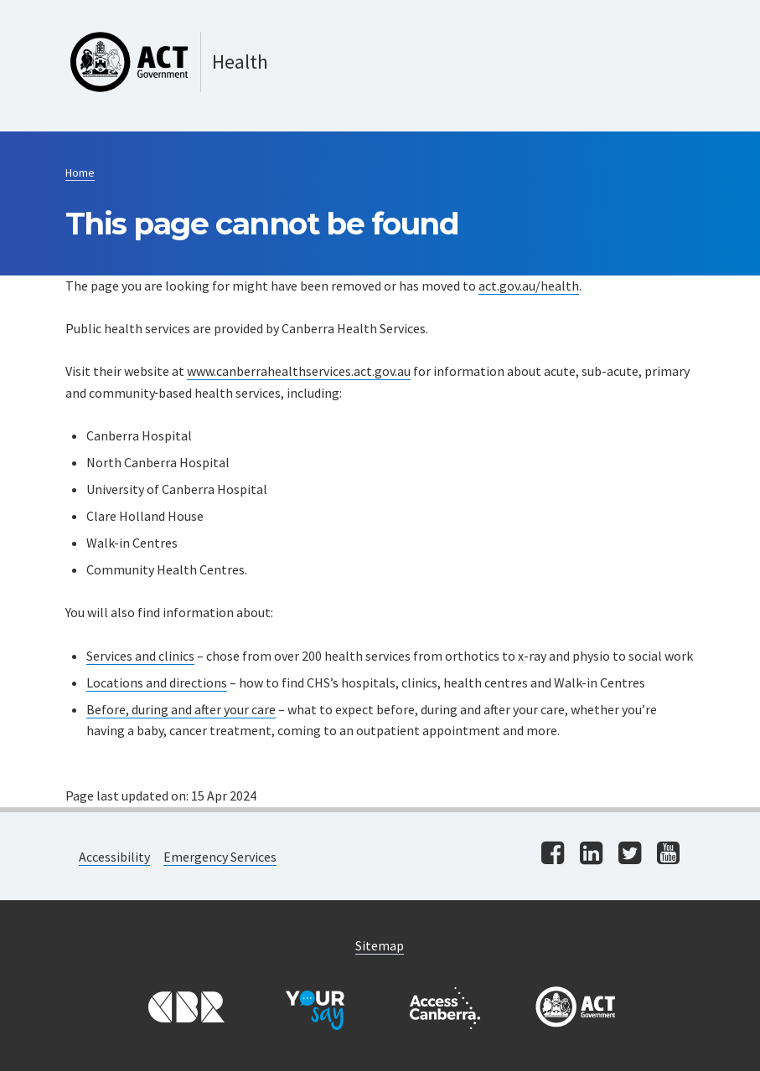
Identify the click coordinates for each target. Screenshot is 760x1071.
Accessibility (114, 856)
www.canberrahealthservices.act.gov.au (299, 371)
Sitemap (379, 945)
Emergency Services (220, 856)
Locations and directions (156, 682)
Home (80, 172)
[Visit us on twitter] (629, 854)
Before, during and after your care (181, 709)
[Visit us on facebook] (552, 854)
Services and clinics (140, 655)
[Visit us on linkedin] (591, 854)
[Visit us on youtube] (668, 854)
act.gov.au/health (528, 285)
